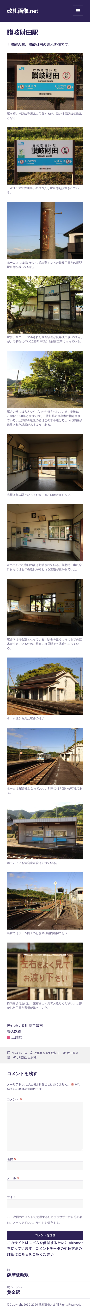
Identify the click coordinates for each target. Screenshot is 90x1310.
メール (13, 1178)
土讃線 (32, 1057)
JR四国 (21, 1057)
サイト (11, 1197)
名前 (12, 1159)
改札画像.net (22, 10)
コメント (15, 1099)
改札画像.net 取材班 (47, 1053)
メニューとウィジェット (78, 15)
